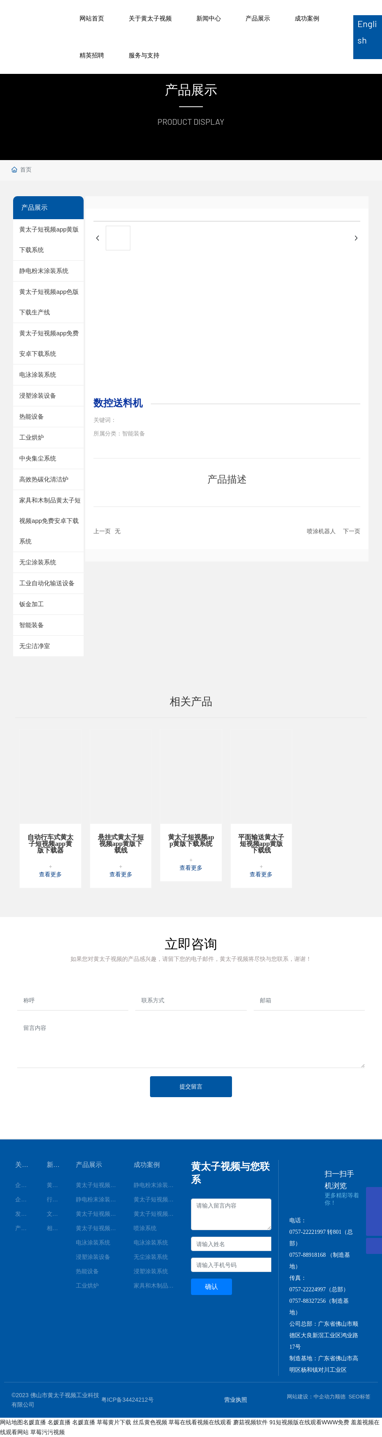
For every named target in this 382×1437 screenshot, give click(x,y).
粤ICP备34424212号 (127, 1399)
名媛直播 (34, 1422)
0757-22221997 (307, 1232)
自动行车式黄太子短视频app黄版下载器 (50, 844)
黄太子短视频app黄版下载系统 (191, 840)
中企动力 (324, 1396)
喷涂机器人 (321, 531)
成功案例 (307, 18)
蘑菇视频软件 (250, 1422)
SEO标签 (359, 1396)
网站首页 (92, 18)
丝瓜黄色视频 (150, 1422)
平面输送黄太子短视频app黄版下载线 (261, 844)
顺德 (340, 1396)
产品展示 (258, 18)
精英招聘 (92, 55)
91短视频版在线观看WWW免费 (309, 1422)
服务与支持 (144, 55)
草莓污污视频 (47, 1432)
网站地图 (11, 1422)
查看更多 (50, 874)
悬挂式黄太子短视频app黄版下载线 (121, 844)
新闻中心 (208, 18)
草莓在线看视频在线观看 (200, 1422)
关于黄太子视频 (150, 18)
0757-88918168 (307, 1255)
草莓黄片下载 (114, 1422)
